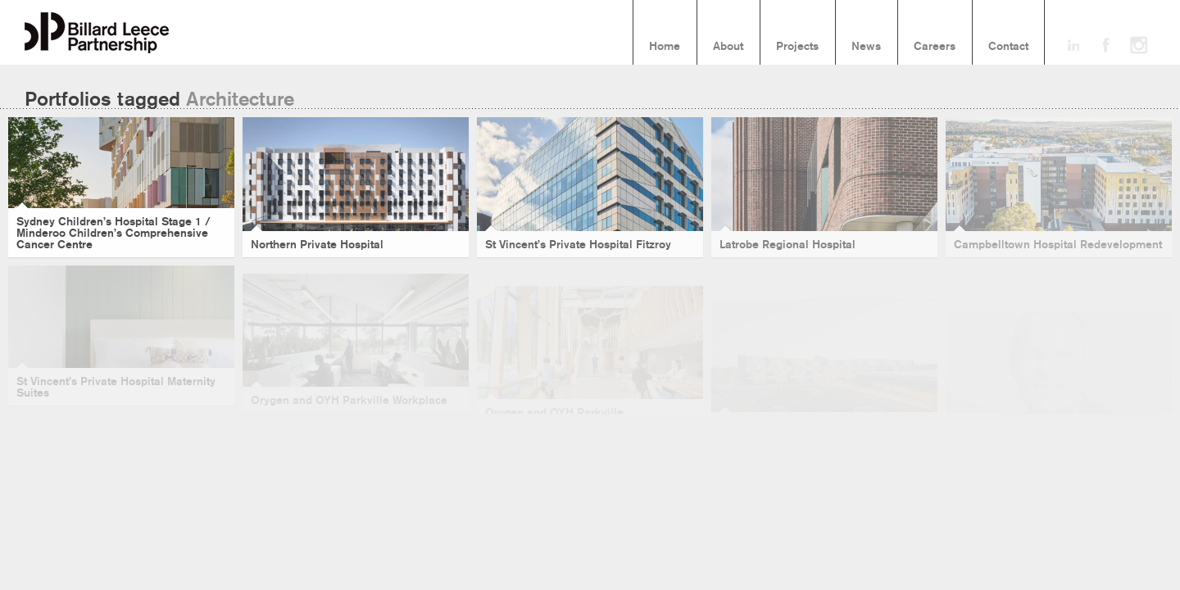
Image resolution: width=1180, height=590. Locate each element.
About (728, 46)
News (866, 46)
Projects (797, 46)
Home (664, 46)
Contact (1008, 46)
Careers (934, 46)
